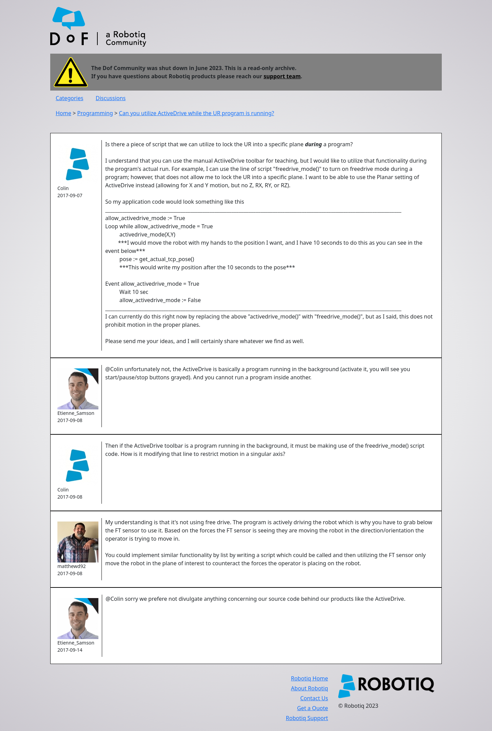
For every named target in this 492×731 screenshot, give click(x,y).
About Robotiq (309, 688)
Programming (95, 113)
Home (63, 113)
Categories (69, 98)
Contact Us (314, 698)
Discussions (111, 98)
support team (282, 76)
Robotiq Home (309, 678)
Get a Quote (312, 708)
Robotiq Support (307, 718)
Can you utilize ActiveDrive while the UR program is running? (196, 113)
